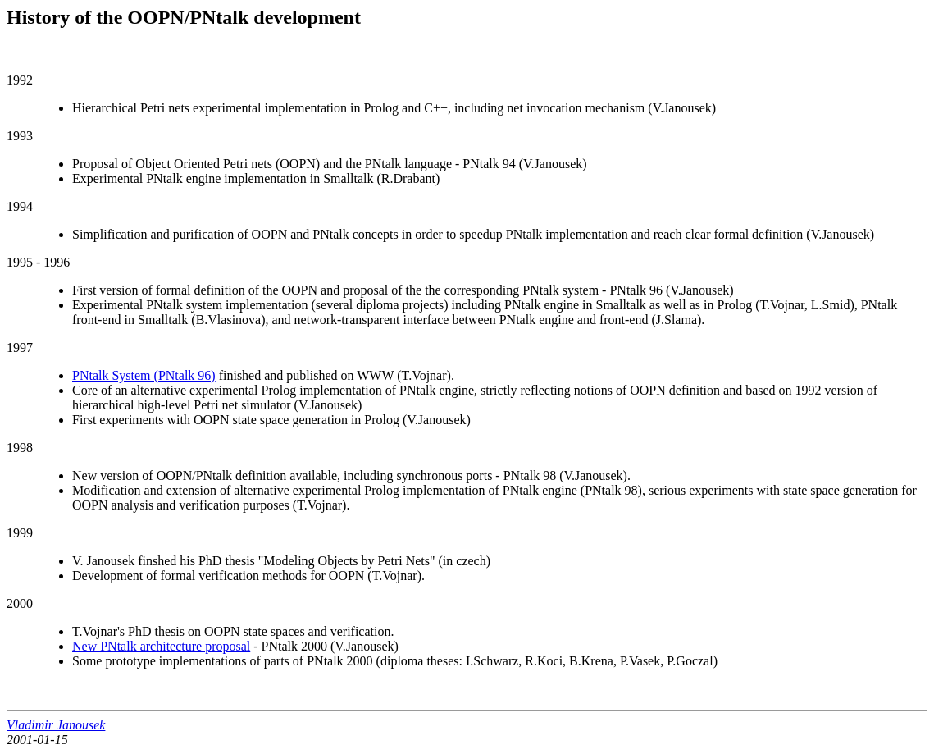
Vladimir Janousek (56, 725)
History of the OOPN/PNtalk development (184, 17)
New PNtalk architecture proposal (161, 646)
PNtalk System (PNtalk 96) (144, 375)
